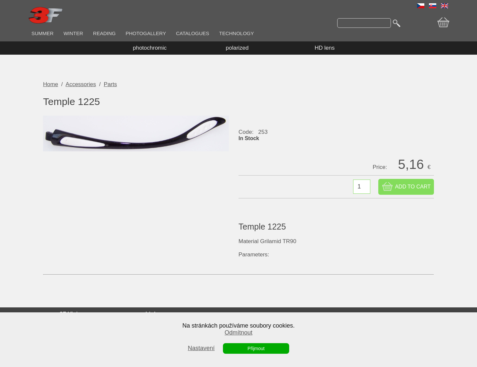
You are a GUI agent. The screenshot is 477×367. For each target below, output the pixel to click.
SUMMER (42, 33)
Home (50, 84)
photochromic (150, 48)
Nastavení (201, 348)
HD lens (325, 48)
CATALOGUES (192, 33)
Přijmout (255, 348)
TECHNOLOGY (236, 33)
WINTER (73, 33)
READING (104, 33)
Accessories (81, 84)
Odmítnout (238, 332)
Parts (110, 84)
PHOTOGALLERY (146, 33)
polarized (237, 48)
